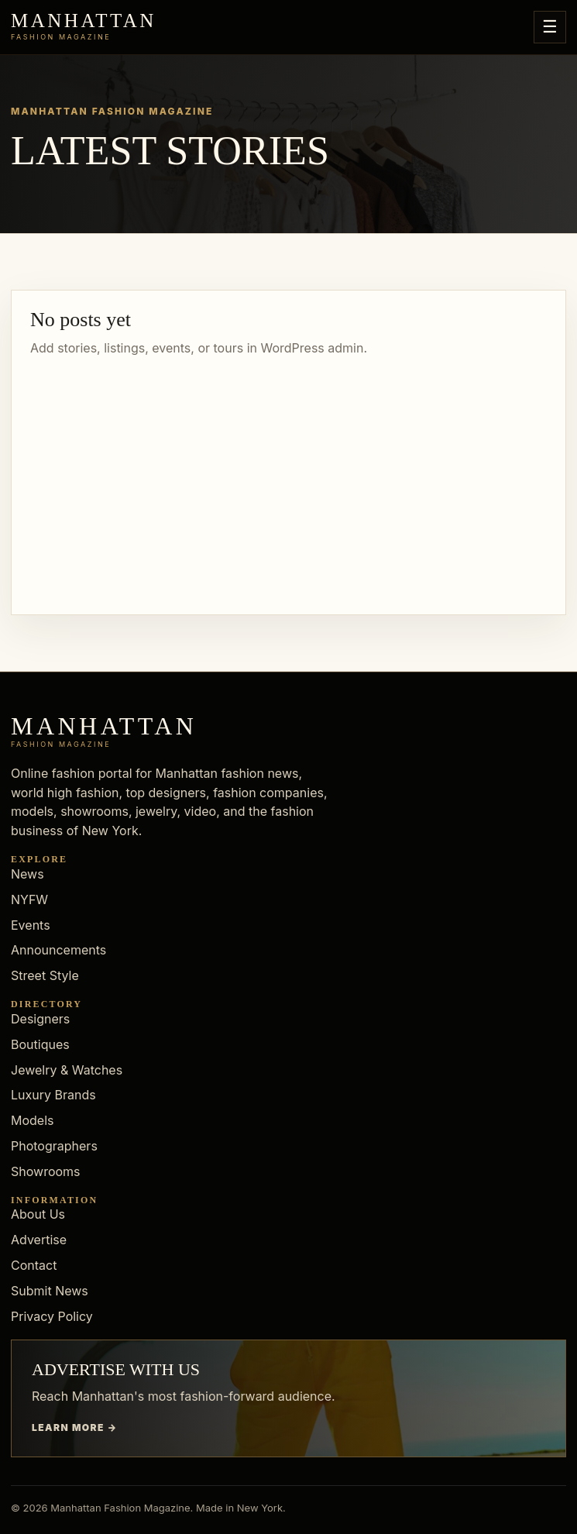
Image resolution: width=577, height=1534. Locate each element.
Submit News (49, 1290)
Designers (40, 1019)
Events (30, 925)
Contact (34, 1265)
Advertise (39, 1239)
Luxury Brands (53, 1094)
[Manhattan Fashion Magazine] (83, 27)
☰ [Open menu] (550, 26)
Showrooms (46, 1171)
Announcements (58, 950)
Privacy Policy (52, 1316)
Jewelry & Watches (66, 1070)
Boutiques (40, 1044)
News (27, 874)
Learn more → (75, 1427)
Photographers (54, 1146)
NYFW (29, 899)
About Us (38, 1214)
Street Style (45, 975)
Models (32, 1120)
